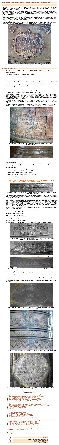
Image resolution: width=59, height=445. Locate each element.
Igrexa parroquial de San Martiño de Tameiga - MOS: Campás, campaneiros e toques (27, 399)
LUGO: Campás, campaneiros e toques (17, 408)
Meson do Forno (32, 392)
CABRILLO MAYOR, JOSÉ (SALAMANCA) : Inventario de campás (23, 417)
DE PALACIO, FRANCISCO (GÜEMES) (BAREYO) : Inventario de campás (24, 424)
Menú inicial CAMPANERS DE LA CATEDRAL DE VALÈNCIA (22, 433)
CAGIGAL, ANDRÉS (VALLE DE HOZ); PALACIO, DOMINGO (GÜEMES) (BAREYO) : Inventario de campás (31, 420)
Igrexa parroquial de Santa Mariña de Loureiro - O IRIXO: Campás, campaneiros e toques (27, 403)
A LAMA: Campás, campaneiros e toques (17, 407)
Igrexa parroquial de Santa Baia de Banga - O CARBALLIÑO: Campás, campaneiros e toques (28, 400)
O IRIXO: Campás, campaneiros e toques (17, 412)
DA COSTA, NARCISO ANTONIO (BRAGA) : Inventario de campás (23, 421)
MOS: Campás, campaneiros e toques (17, 409)
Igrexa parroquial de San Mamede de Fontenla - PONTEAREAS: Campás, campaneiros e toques (29, 404)
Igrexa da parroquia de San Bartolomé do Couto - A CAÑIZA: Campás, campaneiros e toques (28, 394)
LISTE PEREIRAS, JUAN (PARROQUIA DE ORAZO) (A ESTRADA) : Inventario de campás (28, 428)
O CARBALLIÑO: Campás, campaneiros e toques (19, 411)
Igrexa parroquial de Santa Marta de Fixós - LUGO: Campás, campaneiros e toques (26, 398)
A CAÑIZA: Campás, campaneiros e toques (18, 406)
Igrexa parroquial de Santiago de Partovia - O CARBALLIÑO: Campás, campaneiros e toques (28, 401)
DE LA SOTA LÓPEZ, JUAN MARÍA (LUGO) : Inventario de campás (23, 422)
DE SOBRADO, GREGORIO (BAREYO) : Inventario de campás (22, 427)
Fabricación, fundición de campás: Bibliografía (18, 429)
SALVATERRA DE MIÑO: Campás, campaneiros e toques (21, 414)
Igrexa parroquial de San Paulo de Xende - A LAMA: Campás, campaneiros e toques (26, 396)
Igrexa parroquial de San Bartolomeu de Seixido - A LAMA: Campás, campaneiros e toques (28, 395)
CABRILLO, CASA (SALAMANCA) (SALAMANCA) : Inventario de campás (24, 419)
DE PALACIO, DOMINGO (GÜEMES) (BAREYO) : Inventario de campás (24, 423)
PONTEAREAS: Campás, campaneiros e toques (19, 413)
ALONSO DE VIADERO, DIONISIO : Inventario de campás (21, 415)
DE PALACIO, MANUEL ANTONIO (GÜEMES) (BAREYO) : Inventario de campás (26, 425)
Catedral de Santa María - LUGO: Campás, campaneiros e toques (22, 397)
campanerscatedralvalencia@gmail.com (41, 441)
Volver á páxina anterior (14, 432)
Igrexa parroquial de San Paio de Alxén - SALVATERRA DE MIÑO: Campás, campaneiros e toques (29, 405)
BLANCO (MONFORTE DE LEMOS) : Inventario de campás (21, 416)
